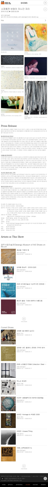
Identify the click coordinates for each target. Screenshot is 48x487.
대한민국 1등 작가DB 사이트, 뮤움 (10, 476)
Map (2, 20)
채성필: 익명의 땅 (23, 250)
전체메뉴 (45, 3)
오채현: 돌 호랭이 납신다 (25, 331)
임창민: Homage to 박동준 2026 (28, 414)
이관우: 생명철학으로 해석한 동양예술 (30, 398)
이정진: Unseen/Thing (24, 431)
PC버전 (42, 476)
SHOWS (28, 484)
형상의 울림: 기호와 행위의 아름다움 (29, 301)
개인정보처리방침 (25, 476)
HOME (4, 484)
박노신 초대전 (21, 381)
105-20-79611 (21, 478)
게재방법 (43, 484)
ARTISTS (10, 484)
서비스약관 (35, 476)
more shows (24, 321)
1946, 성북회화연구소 (24, 448)
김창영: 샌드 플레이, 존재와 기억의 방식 (31, 347)
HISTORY (35, 484)
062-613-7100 (11, 230)
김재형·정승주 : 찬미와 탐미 (26, 267)
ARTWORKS (19, 484)
